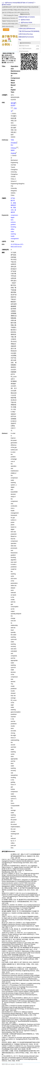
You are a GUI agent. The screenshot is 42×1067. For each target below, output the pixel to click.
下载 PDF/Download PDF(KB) (28, 31)
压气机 (13, 198)
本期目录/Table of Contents (26, 17)
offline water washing (13, 231)
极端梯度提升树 (13, 205)
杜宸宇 (13, 105)
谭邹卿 (13, 103)
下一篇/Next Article (24, 20)
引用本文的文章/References (26, 28)
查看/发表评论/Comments (26, 37)
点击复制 (6, 29)
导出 (19, 39)
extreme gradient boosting (13, 224)
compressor (14, 215)
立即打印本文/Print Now (25, 34)
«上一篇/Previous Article (9, 2)
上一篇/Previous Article (25, 22)
